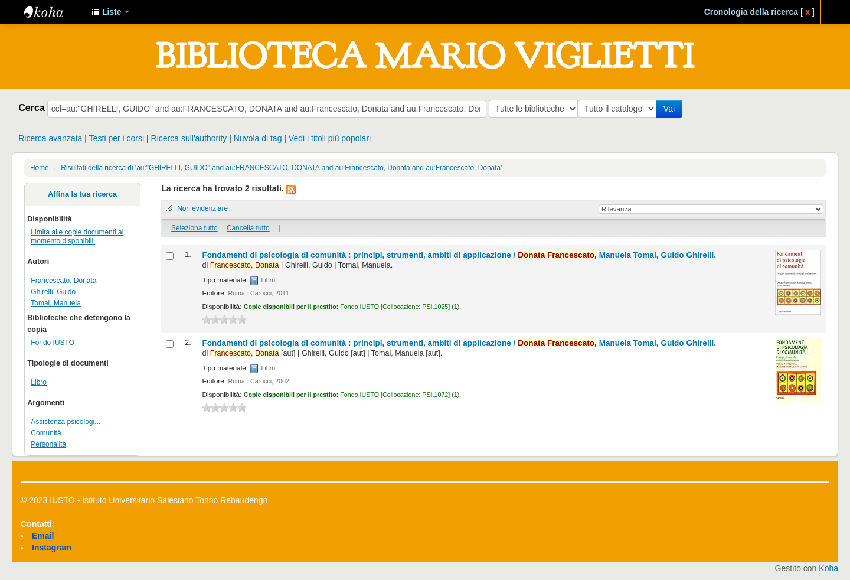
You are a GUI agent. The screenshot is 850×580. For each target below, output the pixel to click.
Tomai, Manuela (56, 303)
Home (39, 168)
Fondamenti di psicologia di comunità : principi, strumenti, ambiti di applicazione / (459, 254)
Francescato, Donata (63, 280)
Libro (39, 382)
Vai (671, 108)
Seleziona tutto (194, 228)
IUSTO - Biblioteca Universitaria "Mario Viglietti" (53, 12)
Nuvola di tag (258, 138)
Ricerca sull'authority (189, 138)
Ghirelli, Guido (53, 292)
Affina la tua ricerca (82, 194)
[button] (110, 12)
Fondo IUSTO (52, 342)
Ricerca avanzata (50, 138)
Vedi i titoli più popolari (330, 138)
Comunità (46, 433)
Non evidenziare (202, 208)
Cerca (31, 107)
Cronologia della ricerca (751, 12)
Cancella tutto (248, 228)
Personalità (48, 444)
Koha (828, 568)
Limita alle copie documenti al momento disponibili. (77, 236)
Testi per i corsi (116, 138)
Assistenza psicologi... (65, 422)
